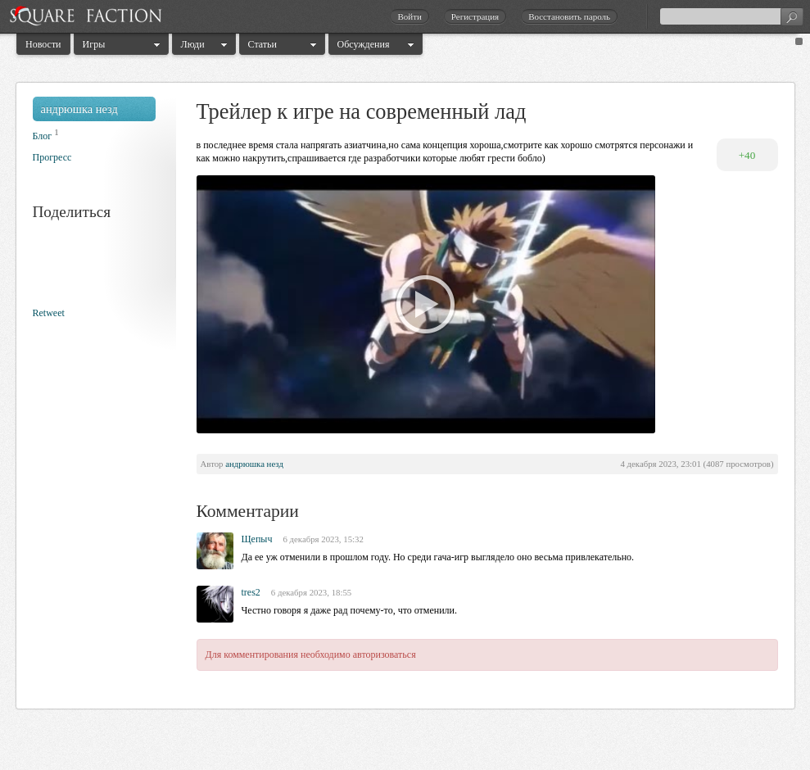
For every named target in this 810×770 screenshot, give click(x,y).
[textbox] (731, 16)
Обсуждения (363, 44)
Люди (193, 44)
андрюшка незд (79, 109)
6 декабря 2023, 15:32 (323, 539)
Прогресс (52, 157)
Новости (43, 44)
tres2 (251, 592)
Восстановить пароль (569, 16)
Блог (42, 136)
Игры (94, 44)
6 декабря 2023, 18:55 (311, 592)
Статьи (262, 44)
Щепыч (257, 539)
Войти (409, 16)
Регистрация (475, 16)
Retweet (49, 313)
